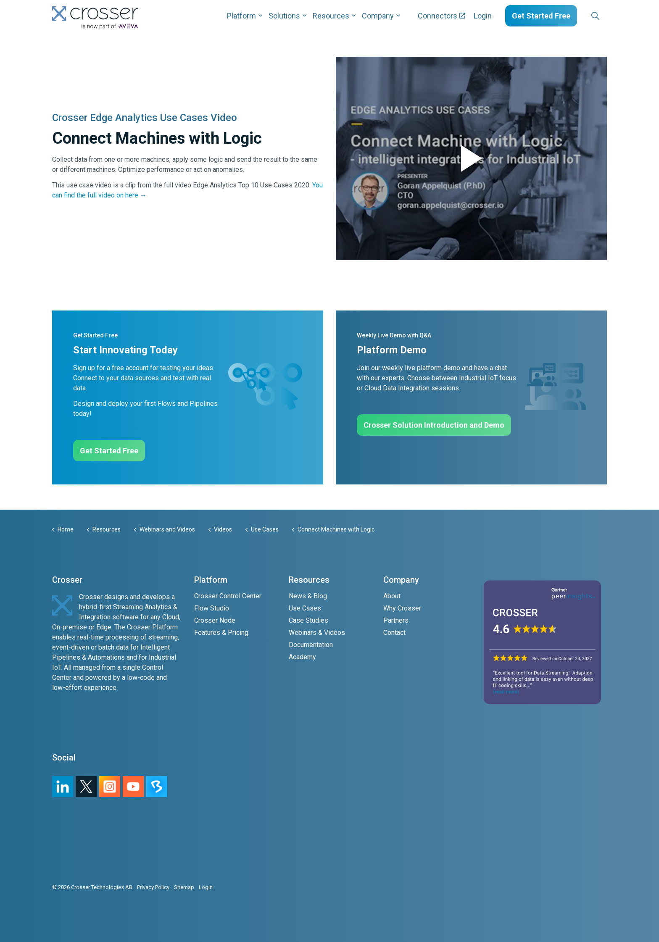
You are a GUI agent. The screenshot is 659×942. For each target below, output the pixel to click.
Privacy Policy (153, 887)
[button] (471, 158)
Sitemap (184, 887)
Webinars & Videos (317, 633)
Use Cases (305, 608)
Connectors (441, 15)
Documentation (311, 645)
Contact (394, 633)
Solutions (284, 15)
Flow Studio (211, 608)
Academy (302, 657)
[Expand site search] (595, 15)
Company (378, 15)
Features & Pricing (221, 633)
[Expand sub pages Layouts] (609, 16)
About (392, 596)
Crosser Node (214, 620)
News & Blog (308, 596)
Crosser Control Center (227, 596)
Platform (241, 15)
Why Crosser (402, 608)
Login (483, 15)
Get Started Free (541, 15)
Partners (396, 620)
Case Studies (308, 620)
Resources (331, 15)
